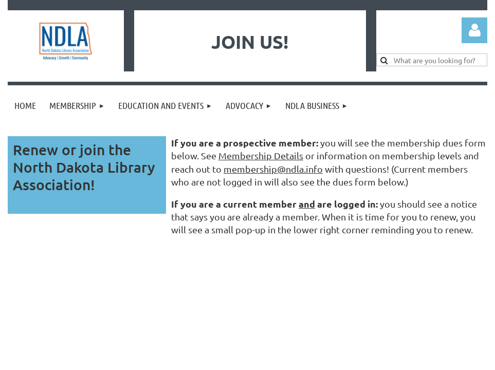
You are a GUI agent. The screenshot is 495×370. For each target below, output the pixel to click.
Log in (474, 30)
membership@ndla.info (273, 168)
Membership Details (260, 155)
